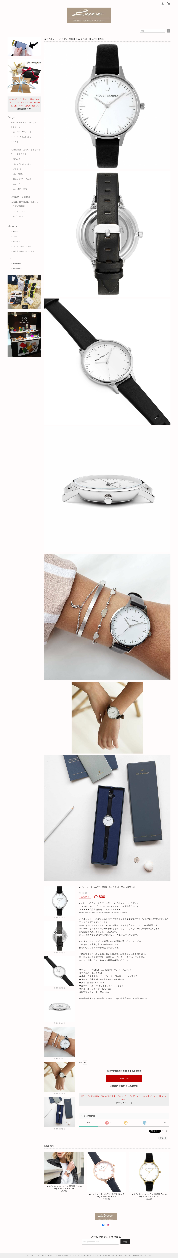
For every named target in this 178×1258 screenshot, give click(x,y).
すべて (89, 1122)
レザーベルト (18, 216)
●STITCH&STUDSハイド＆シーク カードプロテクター (26, 152)
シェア (165, 1131)
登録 (125, 1241)
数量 (80, 1063)
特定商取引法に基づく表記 (23, 251)
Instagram (17, 268)
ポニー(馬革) (17, 174)
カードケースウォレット (22, 132)
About (15, 231)
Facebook (17, 263)
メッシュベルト (19, 211)
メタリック (17, 169)
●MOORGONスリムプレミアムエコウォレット (25, 124)
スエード (16, 184)
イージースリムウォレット (23, 137)
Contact (16, 241)
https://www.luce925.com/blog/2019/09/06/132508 (103, 913)
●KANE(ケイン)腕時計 (20, 197)
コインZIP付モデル (20, 189)
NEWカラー (17, 159)
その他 (15, 142)
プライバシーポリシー (22, 246)
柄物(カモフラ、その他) (22, 179)
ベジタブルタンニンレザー (23, 164)
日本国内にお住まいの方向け (124, 1086)
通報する (163, 1138)
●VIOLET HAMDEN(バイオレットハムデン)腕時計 (25, 204)
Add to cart (124, 1078)
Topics (16, 236)
